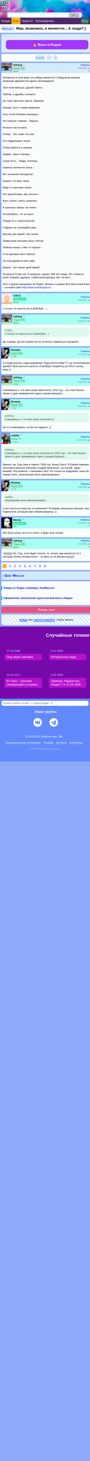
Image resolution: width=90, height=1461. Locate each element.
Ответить (85, 65)
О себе (13, 356)
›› (55, 57)
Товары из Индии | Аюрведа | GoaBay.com (29, 588)
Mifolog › (8, 28)
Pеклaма (48, 742)
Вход (85, 21)
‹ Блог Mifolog (13, 575)
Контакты (61, 742)
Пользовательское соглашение (23, 742)
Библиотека (76, 742)
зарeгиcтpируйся (44, 619)
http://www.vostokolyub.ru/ (36, 287)
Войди (23, 619)
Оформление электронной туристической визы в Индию (38, 598)
